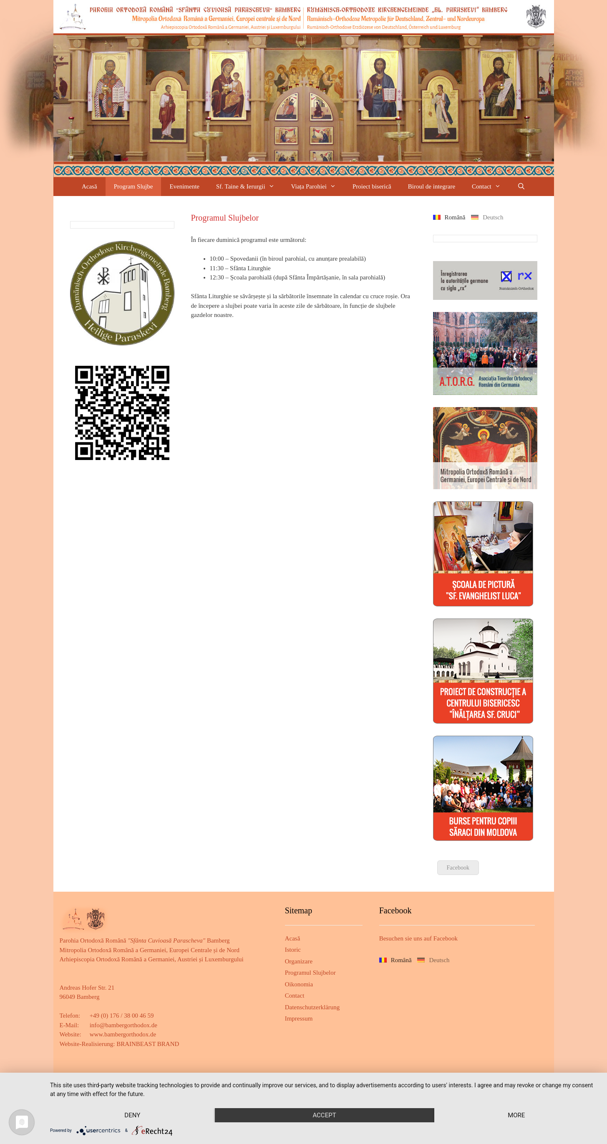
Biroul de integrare (431, 186)
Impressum (299, 1018)
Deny (132, 1115)
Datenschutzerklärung (312, 1007)
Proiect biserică (372, 186)
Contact (490, 186)
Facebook (458, 868)
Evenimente (184, 186)
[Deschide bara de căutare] (521, 186)
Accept (324, 1115)
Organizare (298, 961)
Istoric (293, 949)
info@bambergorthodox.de (123, 1025)
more (516, 1115)
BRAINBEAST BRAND (147, 1044)
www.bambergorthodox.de (123, 1034)
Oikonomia (299, 984)
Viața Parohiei (317, 186)
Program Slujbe (133, 186)
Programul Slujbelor (310, 972)
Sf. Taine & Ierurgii (249, 186)
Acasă (89, 186)
